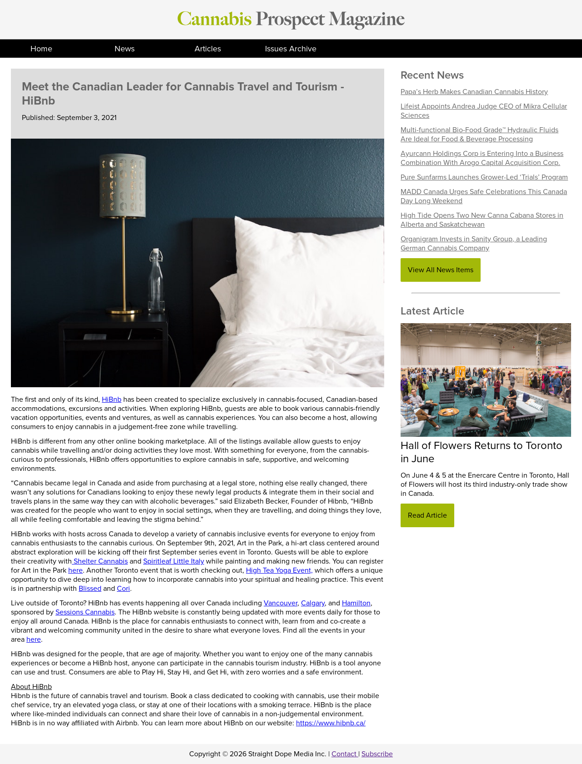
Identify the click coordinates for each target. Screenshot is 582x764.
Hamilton (356, 603)
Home (41, 49)
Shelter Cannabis (100, 561)
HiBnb (111, 399)
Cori (123, 588)
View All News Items (440, 270)
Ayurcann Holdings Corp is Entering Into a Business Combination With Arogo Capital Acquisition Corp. (482, 158)
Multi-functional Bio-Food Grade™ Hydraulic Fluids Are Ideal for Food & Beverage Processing (479, 134)
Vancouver (280, 603)
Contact (344, 754)
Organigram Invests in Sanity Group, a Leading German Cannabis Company (474, 244)
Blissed (90, 588)
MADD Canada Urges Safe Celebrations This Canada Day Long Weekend (484, 196)
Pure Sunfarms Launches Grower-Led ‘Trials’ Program (484, 177)
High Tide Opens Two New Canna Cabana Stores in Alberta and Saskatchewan (482, 220)
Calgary (313, 603)
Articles (208, 49)
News (125, 49)
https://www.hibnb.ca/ (331, 723)
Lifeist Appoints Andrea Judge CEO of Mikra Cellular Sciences (484, 111)
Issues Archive (290, 49)
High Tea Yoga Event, (279, 570)
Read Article (427, 515)
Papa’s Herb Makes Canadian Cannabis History (474, 91)
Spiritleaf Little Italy (173, 561)
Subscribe (377, 754)
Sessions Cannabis (85, 612)
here (75, 570)
